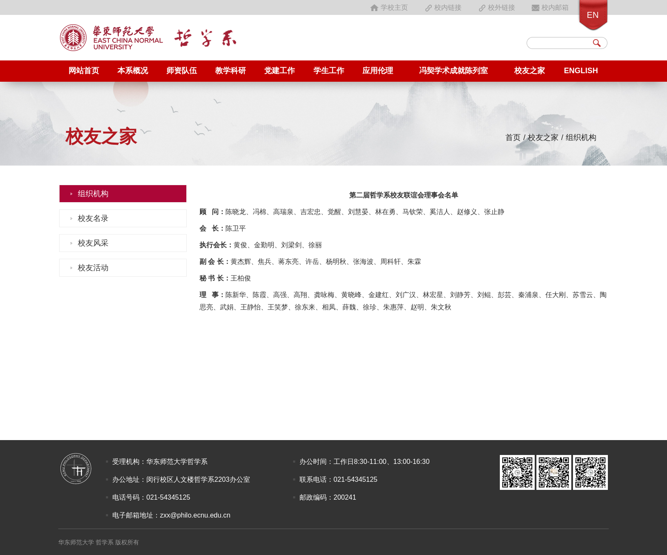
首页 (513, 137)
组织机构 (581, 137)
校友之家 (529, 70)
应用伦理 (377, 70)
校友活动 (93, 267)
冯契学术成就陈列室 (453, 70)
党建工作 (279, 70)
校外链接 (496, 7)
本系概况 (132, 70)
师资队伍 (181, 70)
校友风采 (93, 243)
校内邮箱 (549, 7)
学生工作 (329, 70)
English (581, 70)
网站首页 (83, 70)
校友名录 (93, 218)
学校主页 (389, 7)
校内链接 (442, 7)
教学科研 (230, 70)
